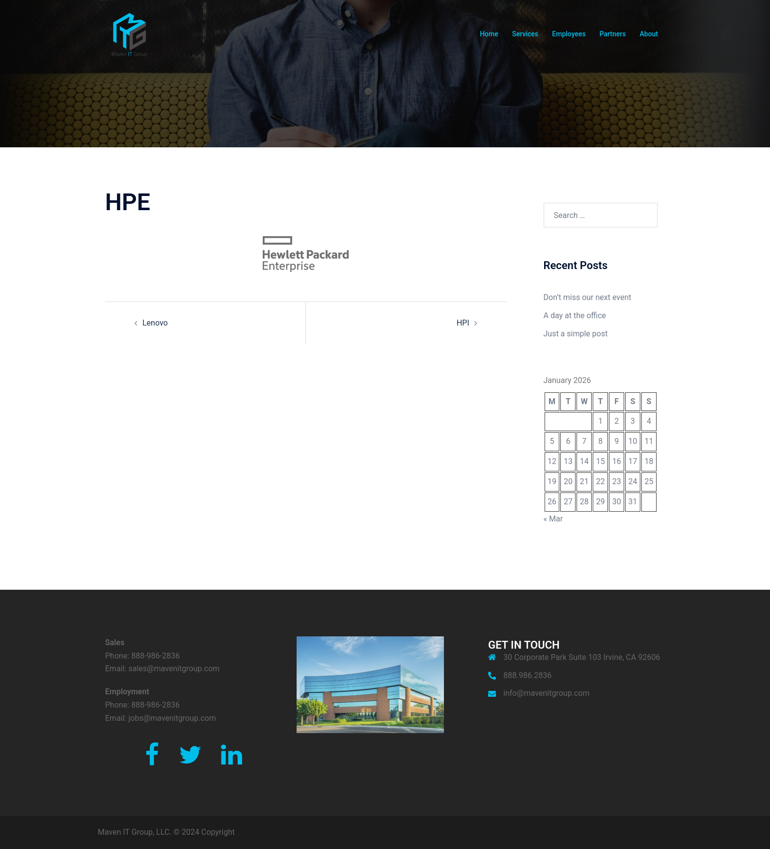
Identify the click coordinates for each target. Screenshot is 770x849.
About (648, 34)
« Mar (553, 518)
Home (489, 34)
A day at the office (575, 315)
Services (525, 34)
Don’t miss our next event (588, 297)
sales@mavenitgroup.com (174, 668)
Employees (568, 34)
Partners (613, 34)
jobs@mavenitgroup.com (172, 718)
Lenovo (155, 323)
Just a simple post (576, 333)
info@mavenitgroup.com (546, 693)
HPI (463, 323)
